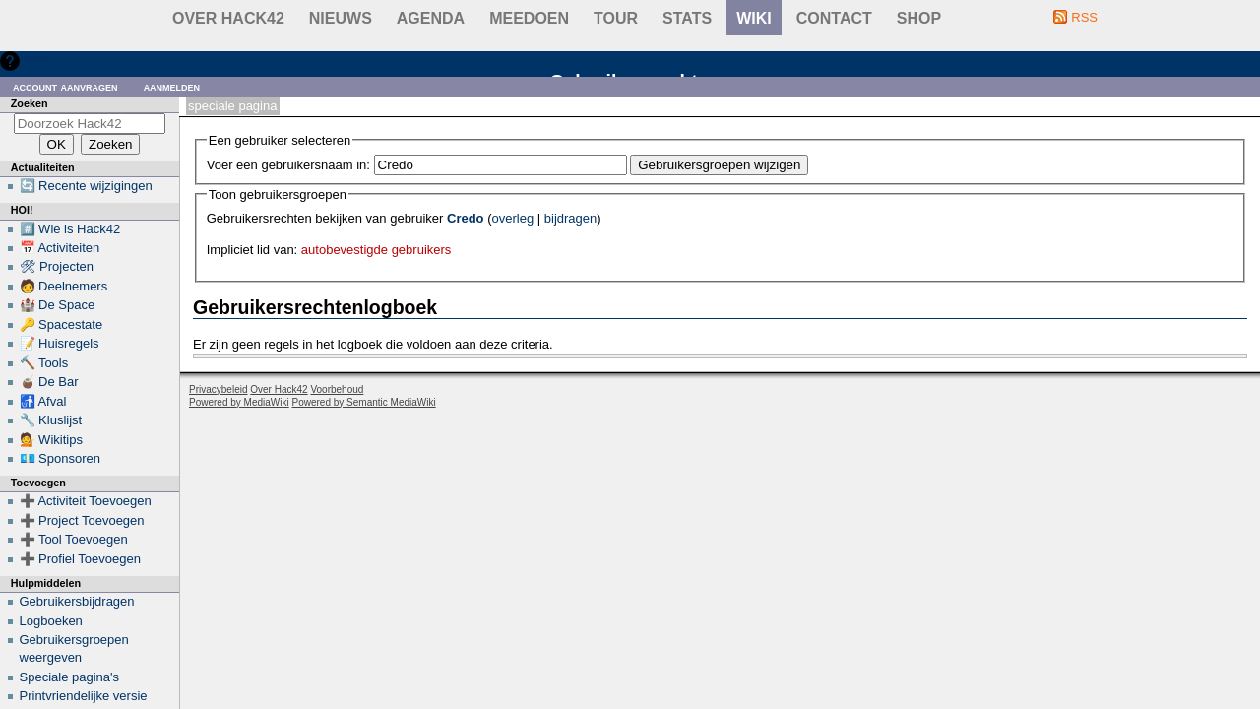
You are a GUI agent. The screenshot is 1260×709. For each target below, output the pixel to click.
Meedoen (529, 18)
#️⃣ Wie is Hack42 (70, 229)
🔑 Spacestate (61, 324)
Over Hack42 (228, 18)
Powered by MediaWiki (239, 402)
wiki (754, 18)
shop (919, 18)
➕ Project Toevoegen (82, 520)
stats (687, 18)
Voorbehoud (336, 389)
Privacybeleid (218, 389)
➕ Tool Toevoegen (74, 539)
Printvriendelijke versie (84, 695)
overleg (513, 218)
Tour (616, 18)
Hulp (38, 60)
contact (834, 18)
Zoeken (29, 103)
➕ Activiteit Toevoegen (86, 500)
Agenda (431, 18)
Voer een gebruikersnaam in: (288, 165)
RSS (1084, 17)
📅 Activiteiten (60, 247)
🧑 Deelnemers (64, 286)
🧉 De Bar (49, 381)
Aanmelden (172, 86)
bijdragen (571, 218)
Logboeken (51, 620)
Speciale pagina (232, 105)
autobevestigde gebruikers (376, 249)
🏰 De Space (57, 304)
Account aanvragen (65, 86)
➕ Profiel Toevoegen (80, 558)
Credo (465, 218)
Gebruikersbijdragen (77, 601)
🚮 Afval (43, 401)
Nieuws (340, 18)
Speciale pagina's (70, 677)
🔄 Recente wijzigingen (86, 185)
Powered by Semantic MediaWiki (364, 402)
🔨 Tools (44, 362)
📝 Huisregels (59, 343)
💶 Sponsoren (60, 458)
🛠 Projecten (57, 266)
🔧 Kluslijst (51, 420)
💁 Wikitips (51, 439)
